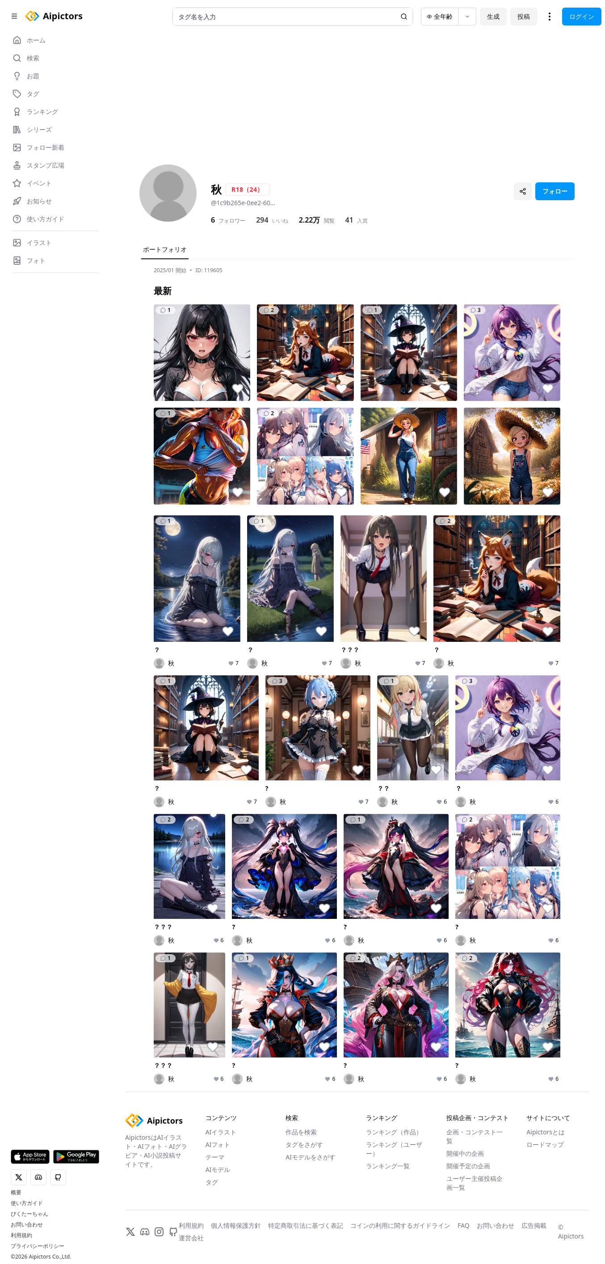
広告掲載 (533, 1225)
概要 (16, 1192)
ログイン (581, 16)
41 (349, 220)
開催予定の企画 (468, 1166)
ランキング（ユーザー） (394, 1149)
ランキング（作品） (394, 1132)
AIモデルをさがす (311, 1157)
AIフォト (218, 1144)
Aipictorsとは (545, 1132)
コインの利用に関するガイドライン (400, 1225)
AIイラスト (221, 1132)
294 (262, 220)
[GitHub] (173, 1231)
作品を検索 (301, 1132)
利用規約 (21, 1235)
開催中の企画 (465, 1153)
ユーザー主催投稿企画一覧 (474, 1183)
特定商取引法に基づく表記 (305, 1225)
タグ (212, 1182)
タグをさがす (304, 1144)
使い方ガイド (27, 1203)
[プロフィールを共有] (523, 191)
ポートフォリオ (165, 249)
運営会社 (191, 1238)
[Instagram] (159, 1231)
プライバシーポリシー (37, 1246)
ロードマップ (545, 1144)
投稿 (523, 16)
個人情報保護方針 (236, 1225)
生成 (493, 16)
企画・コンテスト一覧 (474, 1136)
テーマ (215, 1157)
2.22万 (309, 220)
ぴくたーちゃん (29, 1214)
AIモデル (218, 1169)
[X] (130, 1231)
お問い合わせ (27, 1224)
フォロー (554, 191)
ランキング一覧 (388, 1166)
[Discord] (144, 1231)
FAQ (464, 1225)
